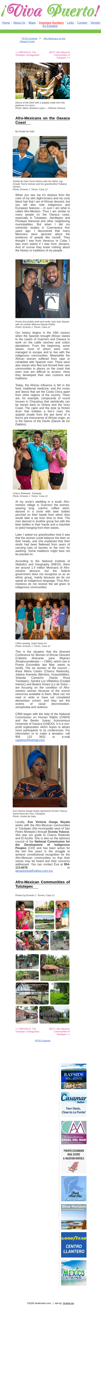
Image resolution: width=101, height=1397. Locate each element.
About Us (19, 22)
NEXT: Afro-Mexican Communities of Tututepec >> (59, 55)
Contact (82, 22)
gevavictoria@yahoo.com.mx (34, 870)
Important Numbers (51, 22)
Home (6, 22)
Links (70, 22)
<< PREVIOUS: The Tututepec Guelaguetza (27, 53)
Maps (32, 22)
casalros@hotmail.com (30, 740)
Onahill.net (68, 1303)
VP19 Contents (29, 38)
